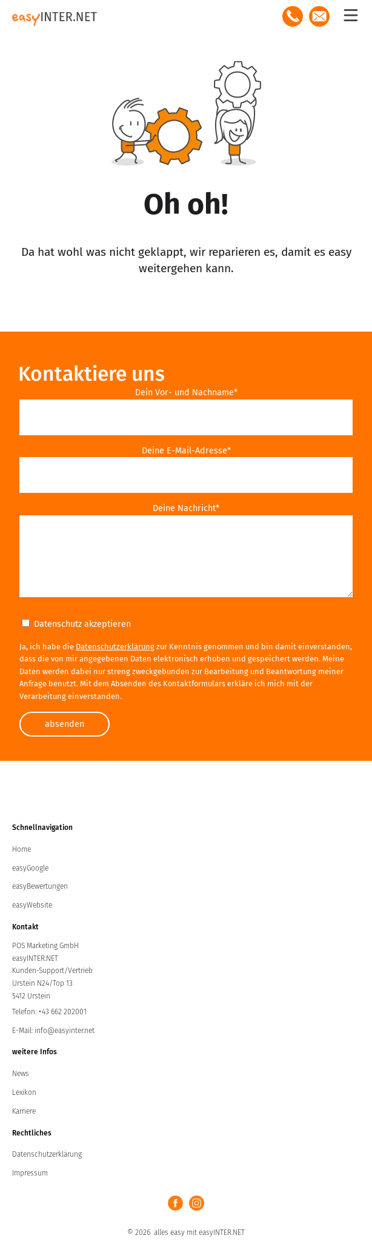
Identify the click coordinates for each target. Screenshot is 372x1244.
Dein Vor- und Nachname (186, 392)
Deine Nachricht (186, 508)
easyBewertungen (40, 886)
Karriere (24, 1111)
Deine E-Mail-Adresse (186, 451)
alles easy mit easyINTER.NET (199, 1232)
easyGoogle (30, 868)
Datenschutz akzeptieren (76, 624)
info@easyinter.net (65, 1030)
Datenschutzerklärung (115, 646)
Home (21, 849)
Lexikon (24, 1092)
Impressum (30, 1173)
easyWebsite (32, 905)
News (20, 1073)
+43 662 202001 (62, 1012)
